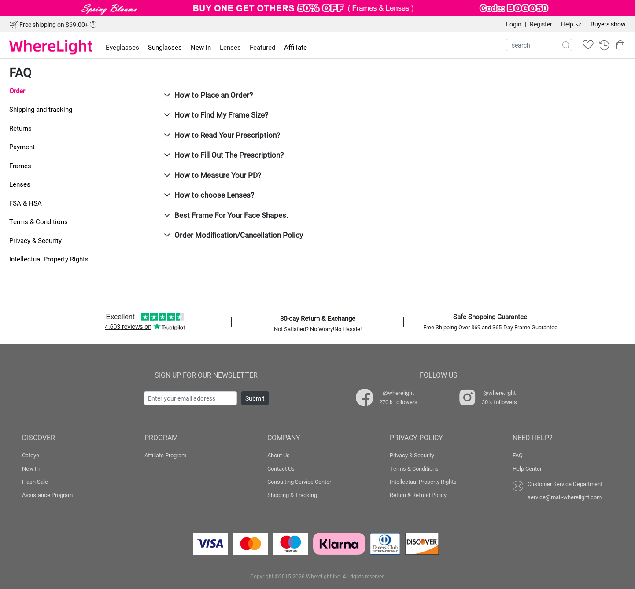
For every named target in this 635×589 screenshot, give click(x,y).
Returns (20, 128)
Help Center (527, 468)
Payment (22, 146)
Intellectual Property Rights (49, 258)
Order (17, 90)
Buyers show (608, 24)
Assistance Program (47, 495)
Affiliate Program (165, 455)
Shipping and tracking (40, 109)
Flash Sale (35, 482)
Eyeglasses (122, 47)
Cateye (30, 455)
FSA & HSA (25, 203)
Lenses (19, 184)
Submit (255, 398)
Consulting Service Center (299, 482)
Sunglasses (165, 47)
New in (201, 47)
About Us (278, 455)
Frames (20, 165)
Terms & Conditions (38, 221)
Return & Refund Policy (418, 495)
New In (31, 468)
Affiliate (295, 47)
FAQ (518, 455)
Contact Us (281, 468)
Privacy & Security (35, 240)
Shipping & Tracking (292, 495)
